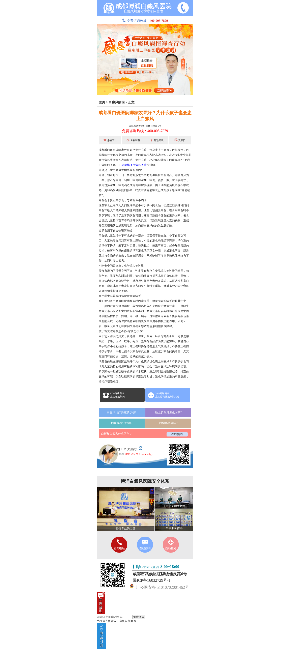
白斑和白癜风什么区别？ (116, 433)
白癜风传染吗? (168, 423)
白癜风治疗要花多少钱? (121, 412)
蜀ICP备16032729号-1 (152, 580)
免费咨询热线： (145, 20)
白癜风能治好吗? (121, 423)
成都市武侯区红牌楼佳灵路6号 (145, 125)
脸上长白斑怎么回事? (168, 412)
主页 (102, 102)
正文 (131, 102)
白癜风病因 (117, 102)
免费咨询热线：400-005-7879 (145, 131)
